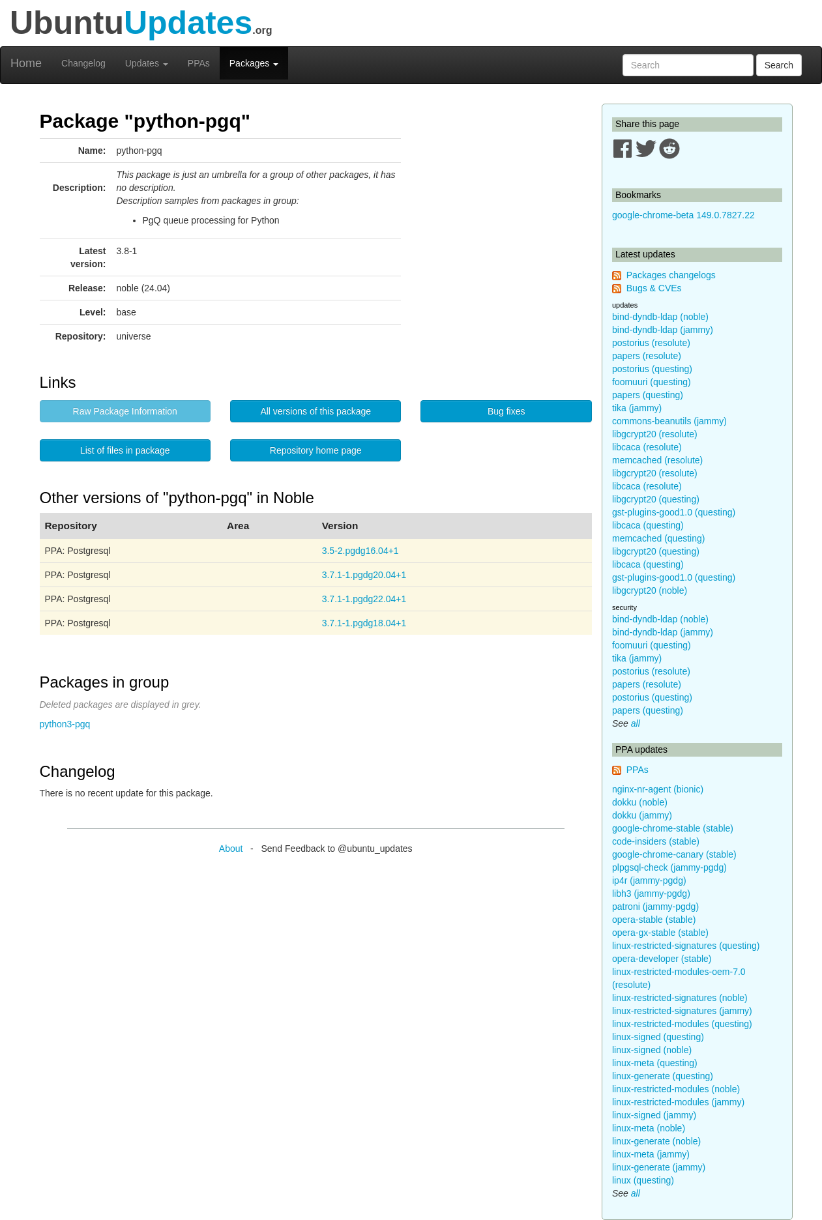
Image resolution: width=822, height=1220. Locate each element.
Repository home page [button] (316, 450)
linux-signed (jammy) (654, 1115)
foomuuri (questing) (651, 382)
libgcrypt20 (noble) (649, 590)
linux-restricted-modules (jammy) (678, 1102)
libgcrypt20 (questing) (655, 499)
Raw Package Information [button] (125, 411)
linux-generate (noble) (656, 1141)
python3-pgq (65, 724)
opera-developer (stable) (662, 958)
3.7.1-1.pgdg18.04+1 (364, 623)
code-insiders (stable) (655, 841)
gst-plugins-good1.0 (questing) (673, 512)
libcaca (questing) (648, 525)
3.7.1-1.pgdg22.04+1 (364, 599)
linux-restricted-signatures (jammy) (682, 1011)
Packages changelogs (671, 275)
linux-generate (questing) (662, 1076)
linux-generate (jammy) (658, 1167)
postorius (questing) (652, 369)
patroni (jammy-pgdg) (655, 906)
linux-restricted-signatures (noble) (680, 998)
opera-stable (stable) (654, 919)
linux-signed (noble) (652, 1050)
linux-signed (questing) (658, 1037)
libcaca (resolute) (647, 447)
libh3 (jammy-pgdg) (651, 893)
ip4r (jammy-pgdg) (649, 880)
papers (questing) (647, 395)
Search (779, 65)
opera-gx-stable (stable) (660, 932)
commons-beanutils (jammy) (669, 421)
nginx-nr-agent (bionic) (657, 789)
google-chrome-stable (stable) (672, 828)
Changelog (83, 63)
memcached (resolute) (657, 460)
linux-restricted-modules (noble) (676, 1089)
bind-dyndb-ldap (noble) (660, 317)
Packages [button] (253, 63)
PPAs (199, 63)
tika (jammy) (637, 408)
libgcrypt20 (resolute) (654, 434)
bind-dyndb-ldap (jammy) (662, 330)
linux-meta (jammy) (651, 1154)
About (231, 848)
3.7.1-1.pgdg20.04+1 (364, 575)
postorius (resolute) (651, 343)
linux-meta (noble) (648, 1128)
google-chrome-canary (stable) (674, 854)
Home (26, 63)
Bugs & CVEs (654, 288)
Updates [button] (146, 63)
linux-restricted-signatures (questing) (685, 945)
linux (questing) (643, 1180)
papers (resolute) (646, 356)
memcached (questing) (658, 538)
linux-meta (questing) (654, 1063)
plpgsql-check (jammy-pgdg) (669, 867)
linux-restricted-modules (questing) (682, 1024)
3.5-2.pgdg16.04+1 (360, 550)
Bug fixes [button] (506, 411)
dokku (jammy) (642, 815)
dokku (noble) (640, 802)
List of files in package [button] (125, 450)
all (635, 723)
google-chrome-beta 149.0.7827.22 (683, 215)
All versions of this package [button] (315, 411)
